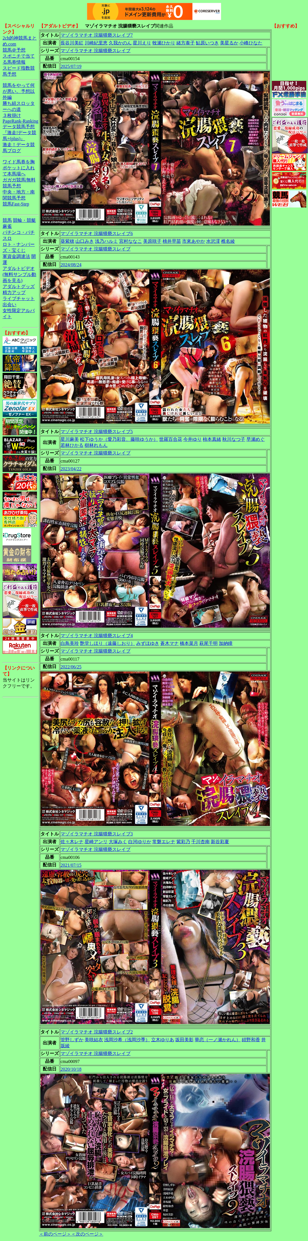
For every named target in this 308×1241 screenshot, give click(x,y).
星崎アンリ (96, 841)
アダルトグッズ (19, 286)
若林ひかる (72, 445)
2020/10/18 (71, 1069)
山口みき (84, 241)
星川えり (142, 42)
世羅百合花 (170, 439)
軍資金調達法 (16, 256)
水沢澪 (213, 241)
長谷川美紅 (72, 42)
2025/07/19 (71, 66)
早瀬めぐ (255, 439)
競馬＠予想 (14, 50)
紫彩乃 (183, 841)
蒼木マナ (169, 643)
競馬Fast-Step (16, 203)
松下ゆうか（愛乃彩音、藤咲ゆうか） (119, 439)
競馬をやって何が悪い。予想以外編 (19, 91)
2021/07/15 (71, 865)
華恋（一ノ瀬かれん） (218, 1039)
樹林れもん (96, 445)
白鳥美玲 (70, 643)
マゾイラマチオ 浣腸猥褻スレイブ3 (97, 833)
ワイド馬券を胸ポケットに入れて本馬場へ (19, 167)
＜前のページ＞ (55, 1234)
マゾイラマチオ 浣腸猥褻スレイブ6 (97, 233)
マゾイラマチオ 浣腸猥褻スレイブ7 (97, 35)
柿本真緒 (212, 439)
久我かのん (120, 42)
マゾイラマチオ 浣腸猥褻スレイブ (95, 50)
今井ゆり (192, 439)
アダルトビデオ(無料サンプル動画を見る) (19, 274)
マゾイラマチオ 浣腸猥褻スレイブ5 (97, 431)
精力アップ (14, 292)
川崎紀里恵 (96, 42)
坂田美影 (184, 1039)
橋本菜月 (189, 643)
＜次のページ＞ (87, 1234)
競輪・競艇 (24, 220)
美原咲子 (152, 241)
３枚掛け (12, 115)
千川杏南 (200, 841)
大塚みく (118, 841)
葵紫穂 (67, 241)
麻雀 (7, 226)
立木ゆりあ (162, 1039)
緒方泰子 (185, 42)
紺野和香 (251, 1039)
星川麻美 (70, 439)
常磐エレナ (163, 841)
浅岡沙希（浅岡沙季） (127, 1039)
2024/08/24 (71, 264)
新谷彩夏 (220, 841)
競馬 (7, 220)
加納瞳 (226, 643)
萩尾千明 (208, 643)
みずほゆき (147, 643)
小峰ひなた (250, 42)
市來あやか (193, 241)
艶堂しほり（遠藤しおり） (107, 643)
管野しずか (72, 1039)
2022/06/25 (71, 666)
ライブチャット (19, 298)
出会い (9, 304)
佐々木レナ (72, 841)
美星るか (229, 42)
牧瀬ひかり (163, 42)
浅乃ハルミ (106, 241)
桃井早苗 (172, 241)
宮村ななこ (130, 241)
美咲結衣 (94, 1039)
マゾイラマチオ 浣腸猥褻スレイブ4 (97, 635)
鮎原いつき (207, 42)
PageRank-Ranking (20, 121)
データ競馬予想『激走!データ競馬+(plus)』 (19, 132)
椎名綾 (228, 241)
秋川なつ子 (233, 439)
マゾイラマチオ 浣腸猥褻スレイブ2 (97, 1031)
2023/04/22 (71, 468)
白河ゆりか (139, 841)
